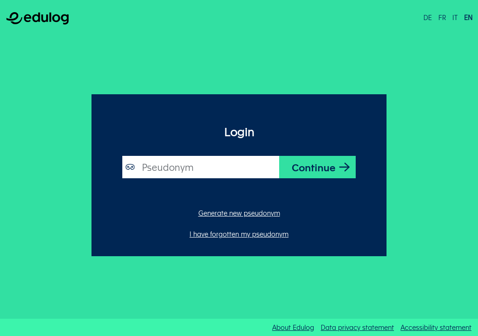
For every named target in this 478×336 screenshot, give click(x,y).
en (468, 17)
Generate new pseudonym (239, 213)
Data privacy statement (357, 327)
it (454, 17)
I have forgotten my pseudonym (239, 234)
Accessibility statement (436, 327)
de (427, 17)
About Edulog (293, 327)
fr (442, 17)
